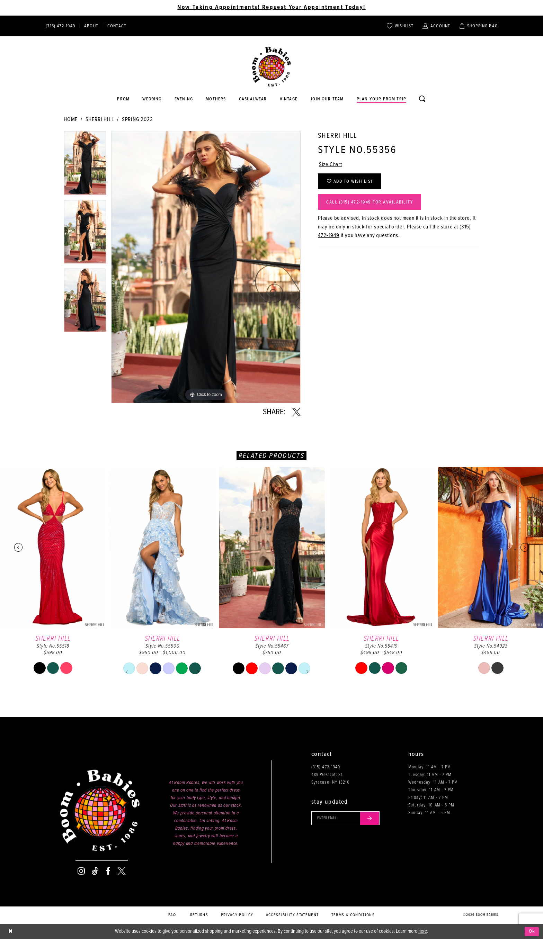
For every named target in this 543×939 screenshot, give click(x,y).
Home (71, 119)
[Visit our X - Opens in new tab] (121, 871)
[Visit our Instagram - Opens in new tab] (81, 871)
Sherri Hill (100, 119)
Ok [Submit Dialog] (532, 931)
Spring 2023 (137, 119)
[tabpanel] (85, 165)
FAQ (172, 915)
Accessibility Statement (292, 915)
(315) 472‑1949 (325, 767)
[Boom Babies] (271, 67)
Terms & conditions (353, 915)
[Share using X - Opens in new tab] (296, 412)
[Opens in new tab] (253, 99)
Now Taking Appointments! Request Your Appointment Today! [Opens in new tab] (271, 7)
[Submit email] (370, 818)
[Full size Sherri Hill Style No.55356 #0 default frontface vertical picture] (206, 267)
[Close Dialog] (10, 932)
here (422, 931)
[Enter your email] (345, 818)
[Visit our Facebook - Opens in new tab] (108, 871)
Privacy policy (237, 915)
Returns (199, 915)
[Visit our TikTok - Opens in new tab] (95, 871)
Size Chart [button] (330, 164)
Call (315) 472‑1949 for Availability (369, 202)
